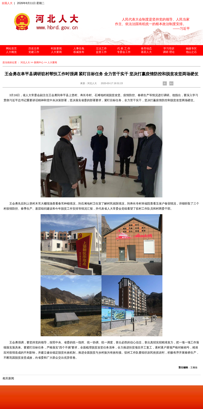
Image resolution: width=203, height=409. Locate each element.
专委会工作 (124, 52)
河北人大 (25, 62)
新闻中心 (38, 62)
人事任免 (78, 48)
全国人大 (7, 3)
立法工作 (101, 48)
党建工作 (33, 52)
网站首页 (11, 48)
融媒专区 (191, 48)
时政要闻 (56, 48)
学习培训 (168, 48)
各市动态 (146, 48)
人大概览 (11, 52)
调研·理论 (168, 52)
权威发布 (78, 52)
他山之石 (191, 52)
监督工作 (101, 52)
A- (165, 83)
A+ (171, 83)
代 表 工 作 (123, 48)
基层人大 (146, 52)
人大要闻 (56, 52)
